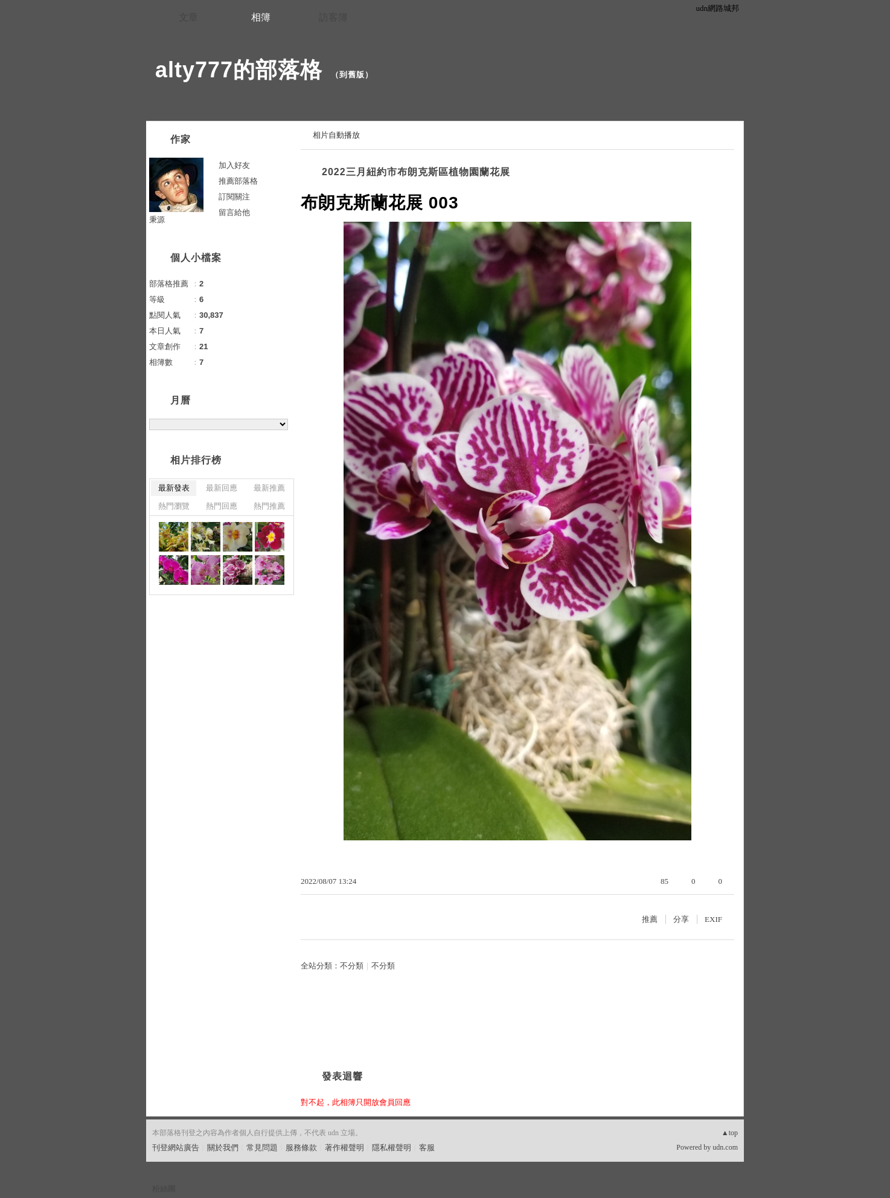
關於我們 (223, 1147)
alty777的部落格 (238, 69)
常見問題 (262, 1147)
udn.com (725, 1147)
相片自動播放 (336, 135)
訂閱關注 (234, 196)
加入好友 (234, 165)
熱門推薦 (269, 505)
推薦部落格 (238, 180)
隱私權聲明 (391, 1147)
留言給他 (234, 212)
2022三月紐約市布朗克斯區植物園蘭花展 (416, 172)
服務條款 (301, 1147)
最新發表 (174, 487)
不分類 (351, 965)
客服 (427, 1147)
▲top (730, 1133)
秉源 (157, 219)
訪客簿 (333, 17)
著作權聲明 (344, 1147)
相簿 (261, 17)
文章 (188, 17)
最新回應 (221, 487)
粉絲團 (164, 1188)
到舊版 (352, 74)
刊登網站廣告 (175, 1147)
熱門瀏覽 (174, 505)
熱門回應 (221, 505)
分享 (681, 919)
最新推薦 (269, 487)
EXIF (713, 919)
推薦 (650, 919)
